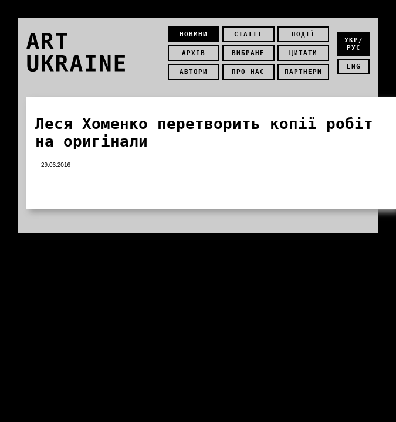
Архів (193, 53)
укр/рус (353, 44)
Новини (194, 34)
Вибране (248, 53)
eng (354, 66)
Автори (194, 72)
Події (303, 34)
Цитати (303, 53)
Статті (248, 34)
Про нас (248, 72)
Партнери (303, 72)
